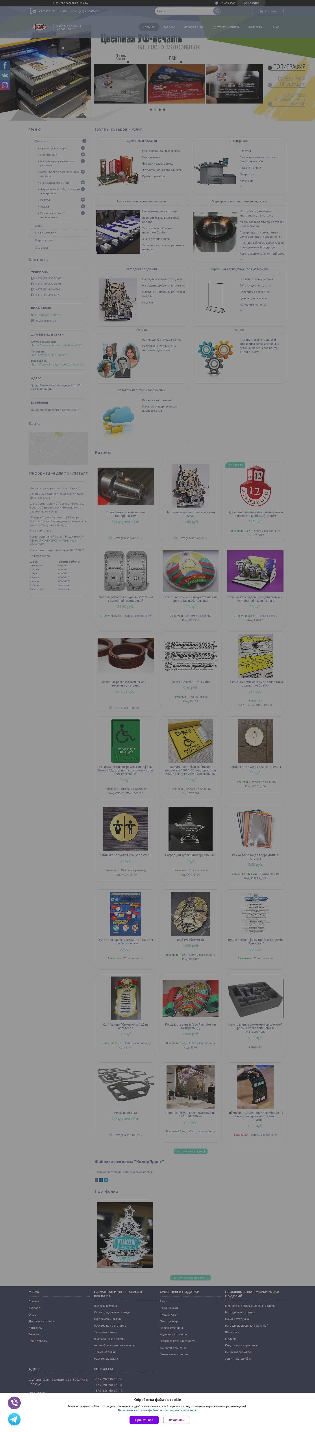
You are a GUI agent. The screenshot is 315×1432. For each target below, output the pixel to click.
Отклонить (176, 1420)
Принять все (144, 1420)
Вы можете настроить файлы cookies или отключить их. (156, 1410)
